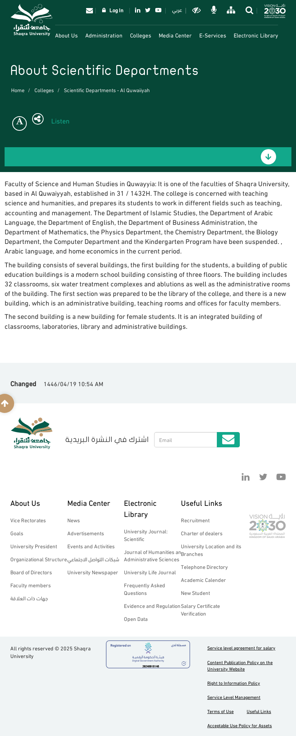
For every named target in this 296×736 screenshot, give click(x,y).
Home (17, 90)
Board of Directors (31, 572)
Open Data (136, 618)
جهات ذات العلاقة (29, 598)
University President (33, 546)
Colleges (140, 35)
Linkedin (137, 10)
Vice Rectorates (28, 520)
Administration (103, 35)
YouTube (158, 10)
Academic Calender (203, 579)
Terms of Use (220, 711)
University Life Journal (150, 572)
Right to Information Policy (233, 682)
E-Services (212, 35)
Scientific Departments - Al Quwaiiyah (107, 90)
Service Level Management (233, 697)
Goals (16, 533)
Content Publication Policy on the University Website (240, 665)
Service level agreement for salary (241, 647)
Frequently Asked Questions (144, 588)
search (249, 10)
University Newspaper (92, 572)
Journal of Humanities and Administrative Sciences (154, 555)
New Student (195, 592)
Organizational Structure (38, 559)
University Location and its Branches (211, 549)
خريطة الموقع (230, 10)
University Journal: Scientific (146, 535)
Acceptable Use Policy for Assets (239, 725)
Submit (228, 439)
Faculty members (30, 585)
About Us (66, 35)
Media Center (175, 35)
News (73, 520)
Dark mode (196, 10)
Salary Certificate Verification (200, 609)
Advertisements (85, 533)
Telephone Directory (204, 566)
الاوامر (213, 10)
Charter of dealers (202, 533)
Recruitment (195, 520)
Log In (116, 10)
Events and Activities (91, 546)
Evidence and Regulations (153, 605)
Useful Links (201, 502)
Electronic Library (256, 35)
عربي (177, 9)
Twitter (147, 10)
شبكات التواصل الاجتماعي (93, 559)
